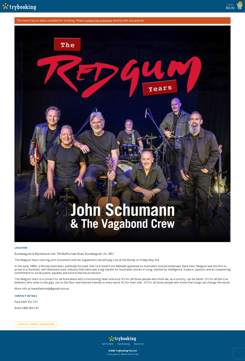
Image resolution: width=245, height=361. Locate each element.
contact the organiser (98, 20)
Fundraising (124, 343)
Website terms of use (129, 354)
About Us (139, 343)
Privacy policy (112, 354)
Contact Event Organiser (35, 324)
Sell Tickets (107, 343)
